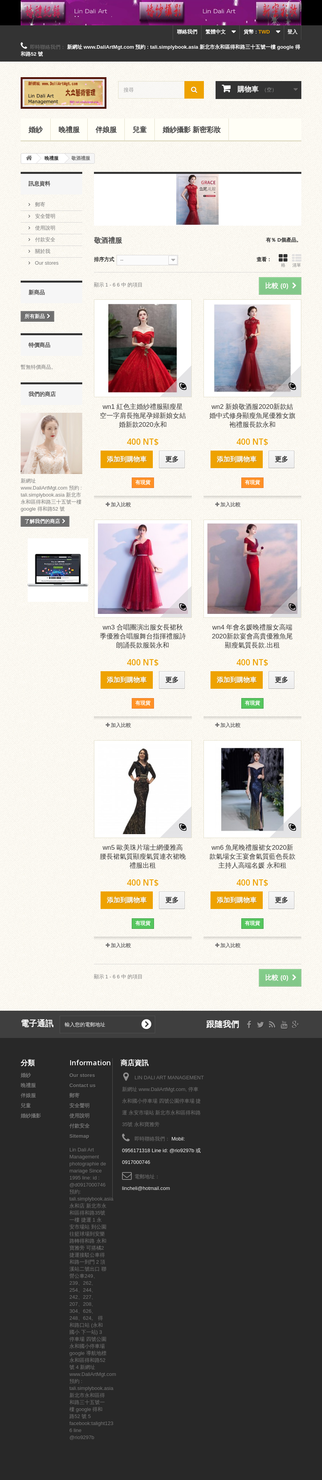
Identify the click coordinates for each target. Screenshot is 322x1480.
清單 (296, 260)
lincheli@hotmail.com (146, 1188)
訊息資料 (39, 183)
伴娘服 (106, 129)
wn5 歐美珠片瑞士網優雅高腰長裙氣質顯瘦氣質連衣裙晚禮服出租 (143, 856)
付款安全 (44, 239)
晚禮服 (69, 129)
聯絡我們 (187, 32)
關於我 (42, 251)
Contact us (82, 1085)
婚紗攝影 (31, 1116)
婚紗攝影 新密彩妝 (192, 129)
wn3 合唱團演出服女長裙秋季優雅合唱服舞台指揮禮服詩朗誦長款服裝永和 (143, 636)
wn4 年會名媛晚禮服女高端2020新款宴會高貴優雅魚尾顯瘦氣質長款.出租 (252, 636)
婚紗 (35, 129)
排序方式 (104, 259)
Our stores (46, 263)
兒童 (140, 129)
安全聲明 (44, 216)
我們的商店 (42, 394)
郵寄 (39, 204)
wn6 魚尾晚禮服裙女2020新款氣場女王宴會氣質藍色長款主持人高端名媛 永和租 (252, 856)
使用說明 (44, 228)
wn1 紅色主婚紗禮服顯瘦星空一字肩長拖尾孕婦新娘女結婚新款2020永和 (143, 415)
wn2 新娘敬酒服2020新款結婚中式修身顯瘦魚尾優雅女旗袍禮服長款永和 (252, 415)
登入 (292, 32)
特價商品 (39, 344)
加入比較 (121, 504)
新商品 (36, 292)
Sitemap (79, 1136)
